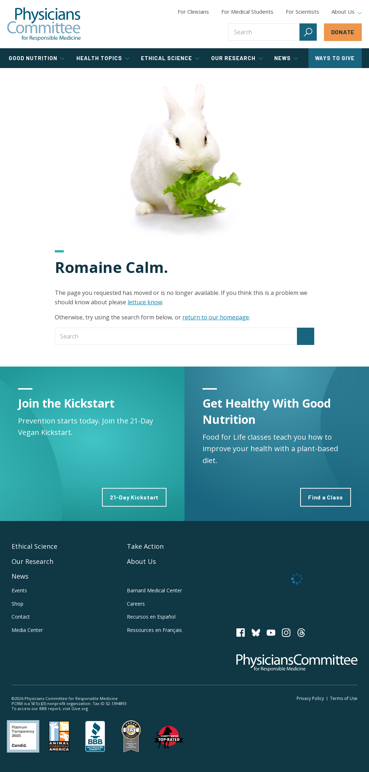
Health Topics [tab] (102, 58)
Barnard (154, 590)
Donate (343, 31)
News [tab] (286, 58)
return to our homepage (215, 317)
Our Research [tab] (237, 58)
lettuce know (145, 302)
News (20, 576)
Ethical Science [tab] (170, 58)
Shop (17, 603)
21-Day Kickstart (134, 497)
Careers (136, 603)
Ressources (154, 630)
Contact (21, 616)
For (247, 11)
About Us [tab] (347, 12)
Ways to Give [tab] (335, 58)
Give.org (79, 708)
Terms (343, 698)
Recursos (151, 616)
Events (19, 590)
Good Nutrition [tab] (37, 58)
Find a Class (325, 497)
